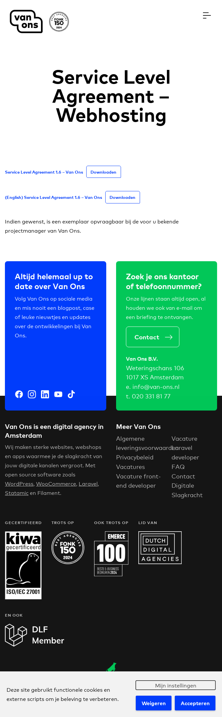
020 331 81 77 (151, 399)
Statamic (17, 496)
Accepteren (195, 702)
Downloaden (103, 172)
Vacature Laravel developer (185, 451)
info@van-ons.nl (156, 390)
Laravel (88, 487)
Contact (149, 339)
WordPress (19, 487)
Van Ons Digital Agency (39, 21)
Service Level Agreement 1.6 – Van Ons (44, 172)
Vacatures (130, 470)
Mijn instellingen (175, 685)
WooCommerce (56, 487)
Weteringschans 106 (155, 371)
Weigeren (154, 702)
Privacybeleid (134, 460)
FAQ (178, 470)
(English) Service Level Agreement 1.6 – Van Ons (53, 197)
